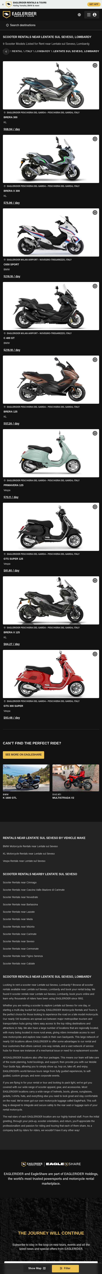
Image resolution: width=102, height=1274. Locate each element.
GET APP (94, 4)
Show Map (36, 1268)
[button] (51, 96)
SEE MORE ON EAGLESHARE (23, 755)
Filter (65, 1268)
